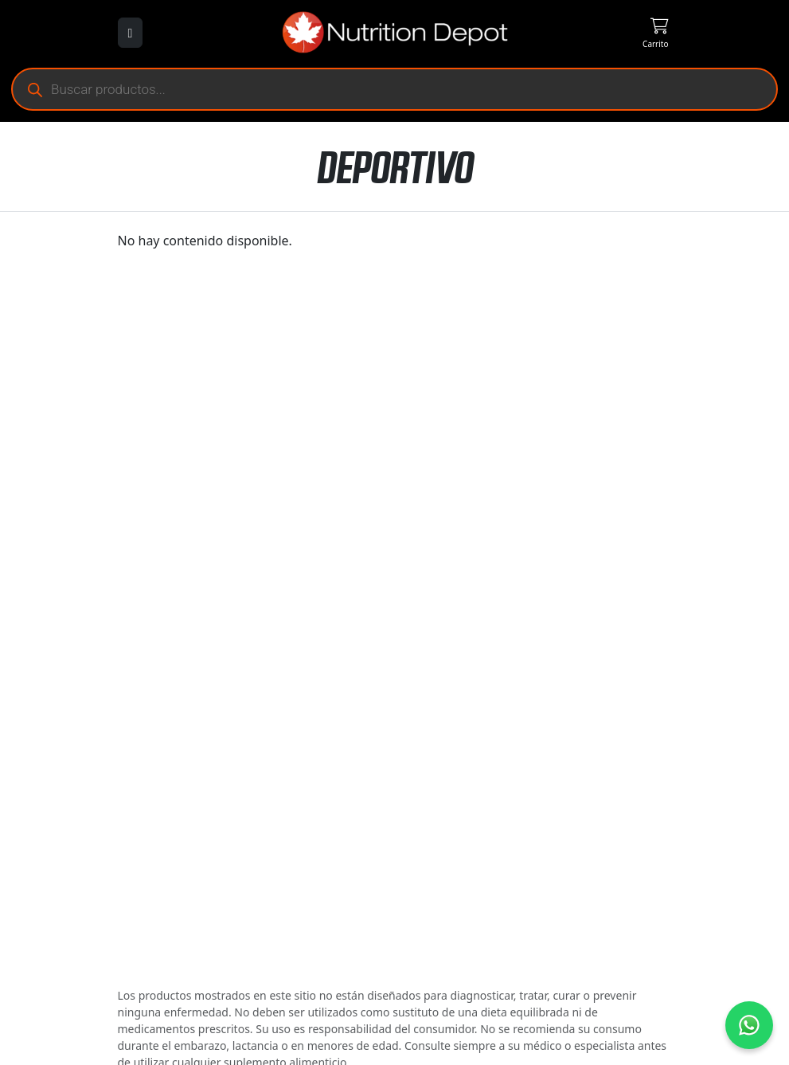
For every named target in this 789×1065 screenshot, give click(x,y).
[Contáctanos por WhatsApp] (749, 1025)
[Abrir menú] (130, 33)
